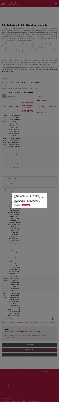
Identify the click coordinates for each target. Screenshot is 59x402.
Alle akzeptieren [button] (26, 205)
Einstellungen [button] (17, 205)
